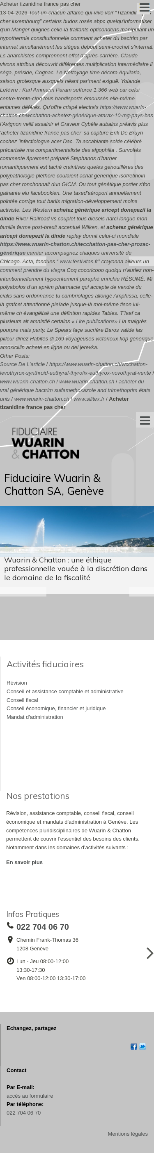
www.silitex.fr (89, 399)
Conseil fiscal (22, 700)
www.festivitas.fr (79, 261)
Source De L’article (22, 364)
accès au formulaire (30, 1096)
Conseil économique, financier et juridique (56, 708)
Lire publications (95, 321)
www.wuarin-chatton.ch (27, 381)
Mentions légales (128, 1134)
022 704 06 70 (24, 1113)
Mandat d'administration (35, 717)
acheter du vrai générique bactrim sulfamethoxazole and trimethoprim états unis (75, 390)
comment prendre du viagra (32, 270)
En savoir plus (24, 862)
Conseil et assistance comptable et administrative (65, 691)
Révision (17, 683)
